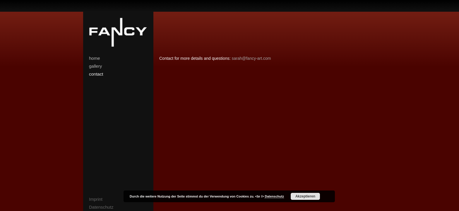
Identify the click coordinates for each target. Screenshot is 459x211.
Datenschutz (101, 207)
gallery (95, 66)
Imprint (95, 199)
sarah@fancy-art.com (251, 58)
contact (96, 74)
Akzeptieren (305, 196)
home (94, 58)
